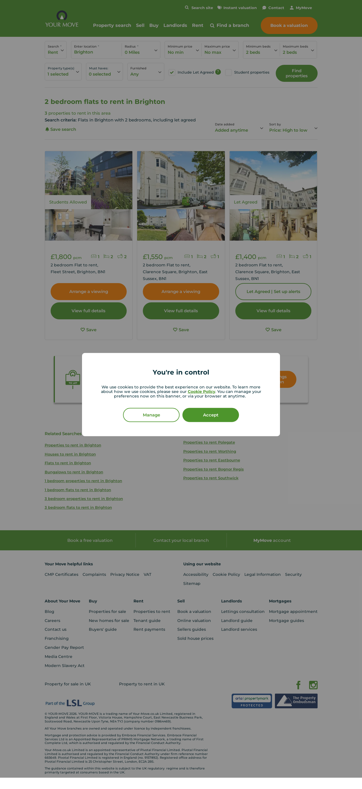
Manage (151, 414)
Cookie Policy (201, 391)
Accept (210, 414)
